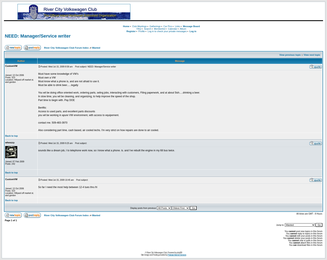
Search (147, 29)
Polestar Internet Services (177, 255)
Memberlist (159, 29)
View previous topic (290, 55)
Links (177, 26)
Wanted (96, 48)
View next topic (312, 55)
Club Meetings (139, 26)
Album (183, 29)
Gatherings (155, 26)
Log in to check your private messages (167, 31)
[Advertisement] (234, 12)
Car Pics (168, 26)
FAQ (139, 29)
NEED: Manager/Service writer (37, 36)
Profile (141, 31)
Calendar (172, 29)
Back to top (11, 136)
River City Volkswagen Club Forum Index (66, 48)
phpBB (179, 252)
